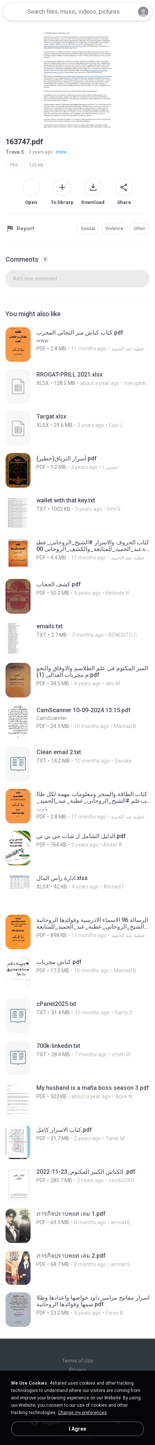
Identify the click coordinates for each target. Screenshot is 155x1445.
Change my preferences (82, 1412)
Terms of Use (77, 1361)
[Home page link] (14, 11)
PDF (14, 165)
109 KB (36, 165)
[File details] (77, 344)
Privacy (77, 1370)
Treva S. (16, 152)
